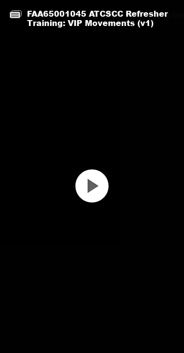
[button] (92, 194)
